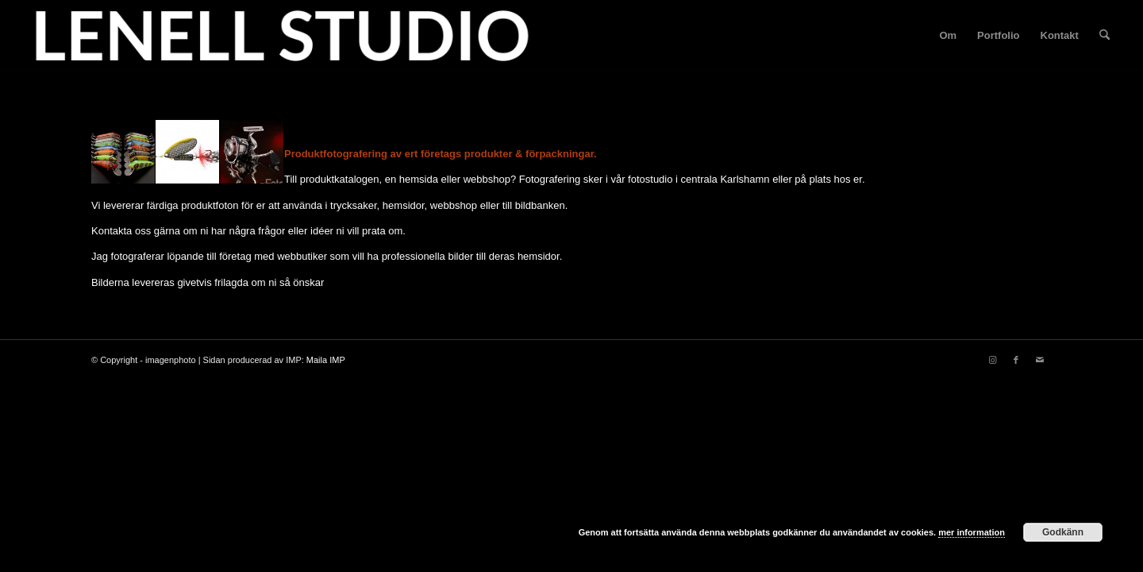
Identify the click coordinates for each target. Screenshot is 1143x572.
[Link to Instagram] (992, 360)
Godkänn (1062, 532)
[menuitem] (948, 36)
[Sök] (1104, 36)
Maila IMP (325, 360)
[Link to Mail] (1040, 360)
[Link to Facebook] (1016, 360)
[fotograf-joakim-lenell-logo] (282, 36)
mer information (971, 532)
